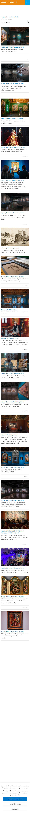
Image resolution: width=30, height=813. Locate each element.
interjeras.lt (4, 17)
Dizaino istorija (18, 531)
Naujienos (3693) (13, 17)
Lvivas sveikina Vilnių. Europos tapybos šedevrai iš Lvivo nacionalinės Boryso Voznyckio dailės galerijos (14, 601)
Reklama (27, 59)
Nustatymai (15, 809)
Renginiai (9, 147)
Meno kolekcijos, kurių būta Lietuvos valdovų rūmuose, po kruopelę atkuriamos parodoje (13, 88)
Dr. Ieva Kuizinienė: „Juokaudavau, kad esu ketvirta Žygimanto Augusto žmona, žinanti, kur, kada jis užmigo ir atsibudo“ (14, 342)
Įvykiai (3, 47)
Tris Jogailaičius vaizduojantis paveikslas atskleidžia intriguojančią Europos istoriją (14, 636)
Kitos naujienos (6, 118)
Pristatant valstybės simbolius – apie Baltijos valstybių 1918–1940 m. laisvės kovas (13, 217)
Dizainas (9, 531)
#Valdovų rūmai (18, 47)
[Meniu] (27, 2)
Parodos (9, 47)
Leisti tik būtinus (15, 804)
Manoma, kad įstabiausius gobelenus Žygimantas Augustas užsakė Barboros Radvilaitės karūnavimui (14, 537)
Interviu (3, 248)
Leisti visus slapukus (15, 799)
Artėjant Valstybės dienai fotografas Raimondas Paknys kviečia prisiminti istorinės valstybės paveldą (13, 504)
